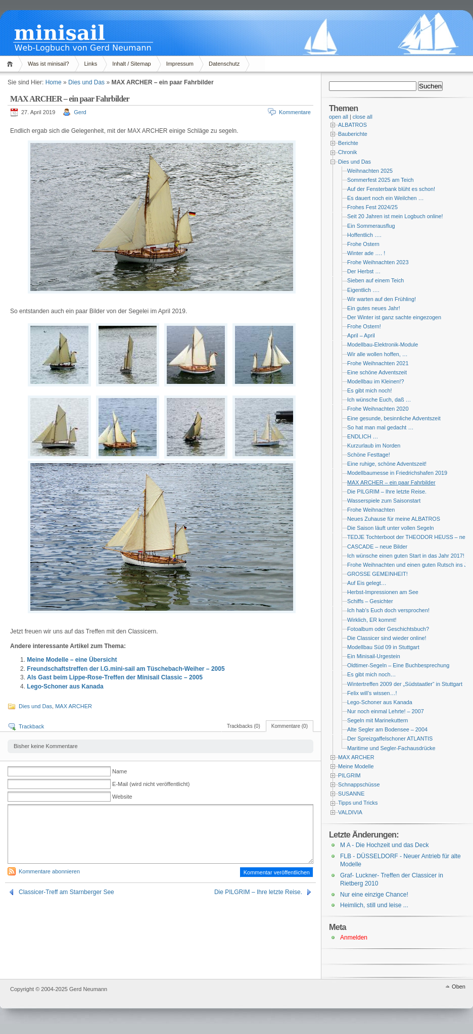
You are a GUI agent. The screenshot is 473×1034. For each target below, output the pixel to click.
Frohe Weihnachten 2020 (377, 409)
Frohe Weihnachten (371, 510)
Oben (458, 986)
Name (119, 771)
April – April (361, 335)
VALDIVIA (350, 812)
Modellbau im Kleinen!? (375, 381)
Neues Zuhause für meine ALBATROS (393, 519)
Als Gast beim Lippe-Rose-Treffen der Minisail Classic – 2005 (114, 677)
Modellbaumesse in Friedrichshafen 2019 (397, 473)
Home (11, 64)
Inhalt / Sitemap (131, 64)
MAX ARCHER (73, 706)
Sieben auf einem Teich (375, 280)
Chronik (347, 152)
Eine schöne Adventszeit (377, 372)
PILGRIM (349, 775)
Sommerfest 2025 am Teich (380, 180)
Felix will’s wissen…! (372, 693)
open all (338, 117)
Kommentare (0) (289, 726)
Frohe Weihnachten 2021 (377, 363)
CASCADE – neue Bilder (377, 547)
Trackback (31, 726)
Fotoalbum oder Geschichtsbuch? (388, 629)
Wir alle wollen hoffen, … (377, 354)
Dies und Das (86, 82)
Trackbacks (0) (243, 726)
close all (362, 117)
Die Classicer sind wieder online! (386, 638)
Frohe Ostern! (364, 326)
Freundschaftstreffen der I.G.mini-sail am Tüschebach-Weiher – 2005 (125, 668)
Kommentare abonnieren (49, 871)
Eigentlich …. (363, 290)
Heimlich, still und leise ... (374, 905)
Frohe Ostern (363, 244)
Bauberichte (352, 134)
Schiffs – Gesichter (370, 601)
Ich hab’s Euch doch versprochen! (388, 610)
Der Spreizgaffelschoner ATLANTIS (390, 738)
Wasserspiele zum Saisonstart (383, 501)
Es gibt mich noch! (369, 390)
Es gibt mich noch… (371, 674)
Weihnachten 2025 (370, 171)
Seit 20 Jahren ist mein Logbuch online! (395, 216)
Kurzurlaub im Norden (373, 445)
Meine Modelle (355, 766)
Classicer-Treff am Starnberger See (66, 892)
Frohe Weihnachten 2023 (377, 262)
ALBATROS (352, 125)
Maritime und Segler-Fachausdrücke (391, 748)
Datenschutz (224, 64)
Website (122, 797)
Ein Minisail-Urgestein (373, 656)
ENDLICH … (362, 436)
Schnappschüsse (359, 784)
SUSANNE (351, 794)
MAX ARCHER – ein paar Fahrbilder (391, 482)
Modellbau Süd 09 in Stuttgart (383, 647)
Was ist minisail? (48, 64)
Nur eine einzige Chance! (374, 894)
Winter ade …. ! (366, 253)
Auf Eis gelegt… (367, 583)
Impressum (180, 64)
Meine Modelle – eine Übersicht (72, 659)
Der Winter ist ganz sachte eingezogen (394, 317)
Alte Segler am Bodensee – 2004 (387, 729)
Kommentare (295, 112)
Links (91, 64)
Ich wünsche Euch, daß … (379, 400)
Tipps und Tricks (357, 803)
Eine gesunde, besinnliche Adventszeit (394, 418)
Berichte (348, 143)
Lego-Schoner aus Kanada (65, 686)
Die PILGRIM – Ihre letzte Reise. (258, 892)
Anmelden (353, 937)
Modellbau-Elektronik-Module (382, 344)
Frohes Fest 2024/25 (372, 207)
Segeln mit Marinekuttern (377, 720)
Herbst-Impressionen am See (382, 592)
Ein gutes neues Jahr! (373, 308)
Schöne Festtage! (368, 455)
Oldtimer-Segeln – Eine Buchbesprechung (398, 665)
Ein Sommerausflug (371, 226)
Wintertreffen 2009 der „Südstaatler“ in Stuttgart (404, 684)
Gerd (80, 112)
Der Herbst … (364, 271)
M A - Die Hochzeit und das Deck (384, 845)
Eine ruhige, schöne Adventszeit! (387, 464)
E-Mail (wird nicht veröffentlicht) (151, 784)
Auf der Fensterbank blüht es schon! (391, 189)
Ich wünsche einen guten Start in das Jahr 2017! (405, 556)
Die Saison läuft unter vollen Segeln (390, 528)
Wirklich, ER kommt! (371, 620)
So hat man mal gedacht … (380, 427)
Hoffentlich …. (364, 235)
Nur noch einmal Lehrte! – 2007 (385, 711)
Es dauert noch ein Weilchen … (385, 198)
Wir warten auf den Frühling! (381, 299)
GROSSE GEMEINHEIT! (377, 574)
